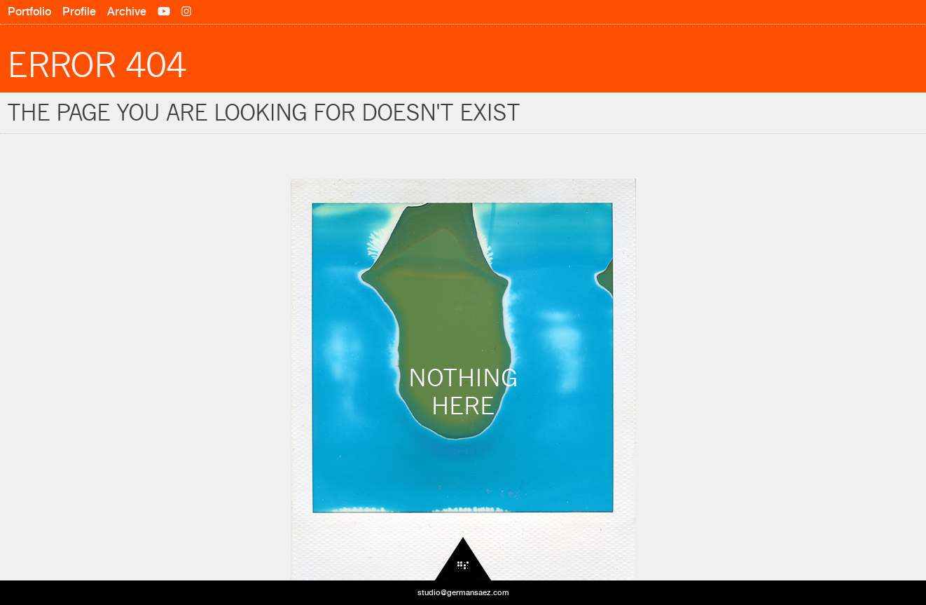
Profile (79, 11)
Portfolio (29, 11)
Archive (126, 11)
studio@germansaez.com (463, 592)
